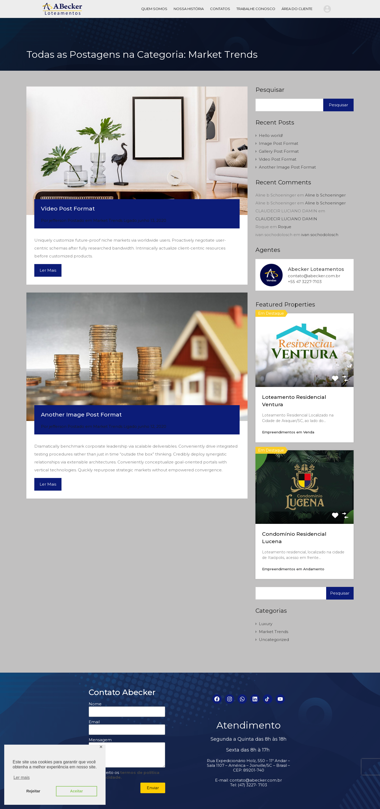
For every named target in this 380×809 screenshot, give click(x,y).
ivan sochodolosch (319, 234)
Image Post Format (278, 143)
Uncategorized (274, 639)
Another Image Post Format (81, 414)
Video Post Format (68, 208)
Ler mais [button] (21, 777)
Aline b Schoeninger (325, 195)
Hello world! (271, 135)
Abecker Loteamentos (316, 269)
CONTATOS (220, 9)
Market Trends (107, 220)
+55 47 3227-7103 (305, 281)
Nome (95, 704)
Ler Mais (48, 270)
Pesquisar (269, 90)
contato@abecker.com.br (314, 276)
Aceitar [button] (76, 791)
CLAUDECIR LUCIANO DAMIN (286, 218)
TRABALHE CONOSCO (255, 9)
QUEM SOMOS (154, 9)
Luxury (265, 623)
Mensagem (100, 740)
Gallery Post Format (279, 151)
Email (94, 722)
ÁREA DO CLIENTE (297, 9)
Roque (284, 226)
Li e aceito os (124, 775)
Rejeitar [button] (33, 791)
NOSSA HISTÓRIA (189, 9)
